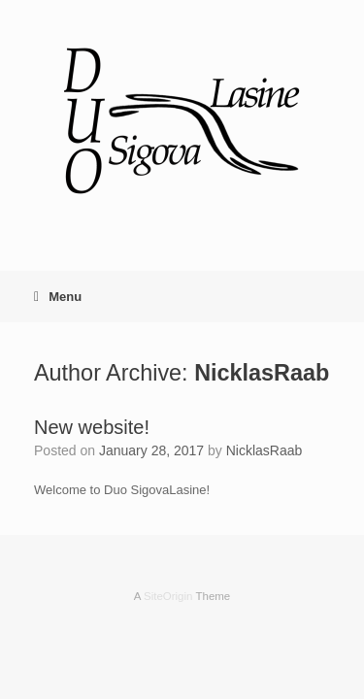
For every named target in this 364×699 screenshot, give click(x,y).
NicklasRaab (261, 372)
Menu (58, 296)
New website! (91, 427)
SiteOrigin (168, 596)
